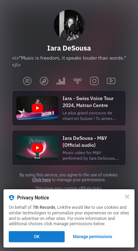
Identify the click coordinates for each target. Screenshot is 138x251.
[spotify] (27, 81)
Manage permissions (92, 236)
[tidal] (77, 81)
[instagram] (94, 81)
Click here (41, 179)
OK (36, 236)
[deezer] (60, 81)
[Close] (127, 196)
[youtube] (111, 81)
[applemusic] (44, 81)
